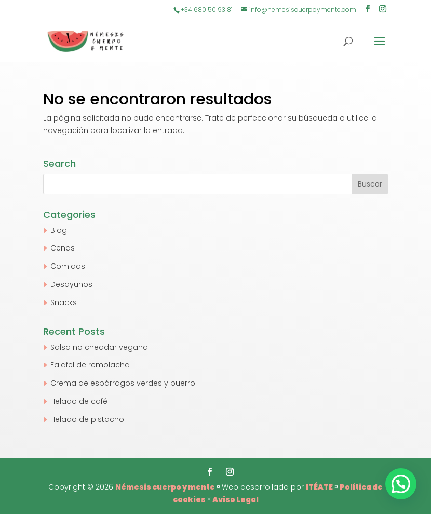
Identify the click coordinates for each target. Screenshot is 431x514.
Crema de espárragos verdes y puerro (122, 383)
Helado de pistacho (87, 419)
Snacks (63, 302)
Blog (58, 230)
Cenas (62, 248)
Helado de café (78, 401)
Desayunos (71, 284)
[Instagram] (382, 10)
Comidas (67, 266)
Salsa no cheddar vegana (99, 347)
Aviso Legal (235, 499)
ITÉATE (319, 487)
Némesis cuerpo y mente (165, 487)
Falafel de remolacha (90, 365)
